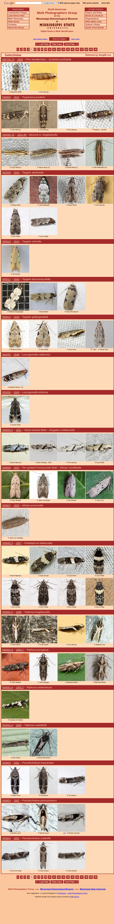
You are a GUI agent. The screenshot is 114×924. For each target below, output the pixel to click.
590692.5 (7, 543)
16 (77, 49)
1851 (18, 430)
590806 (6, 467)
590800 (6, 97)
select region (75, 39)
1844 (16, 279)
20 (95, 49)
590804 (6, 838)
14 (68, 49)
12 (59, 49)
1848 (16, 354)
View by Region (59, 39)
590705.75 (8, 59)
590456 (6, 392)
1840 (20, 59)
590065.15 (8, 134)
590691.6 (7, 687)
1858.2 (20, 649)
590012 (6, 316)
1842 (16, 172)
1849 (16, 392)
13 (63, 49)
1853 (16, 505)
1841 (16, 97)
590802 (6, 762)
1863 (16, 838)
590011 (6, 279)
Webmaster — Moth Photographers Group (72, 893)
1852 (16, 467)
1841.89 (21, 134)
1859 (18, 725)
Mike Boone (75, 897)
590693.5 (7, 430)
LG (64, 833)
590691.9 (7, 725)
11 (54, 49)
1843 (16, 241)
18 (86, 49)
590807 (6, 505)
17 (82, 49)
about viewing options (40, 39)
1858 (18, 612)
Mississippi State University (93, 889)
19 (91, 49)
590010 (6, 241)
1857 (18, 543)
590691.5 (7, 612)
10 (49, 49)
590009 (6, 172)
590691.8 (7, 649)
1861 (16, 762)
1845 (16, 316)
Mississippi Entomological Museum (56, 889)
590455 (6, 354)
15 (72, 49)
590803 (6, 800)
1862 (16, 800)
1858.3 (20, 687)
